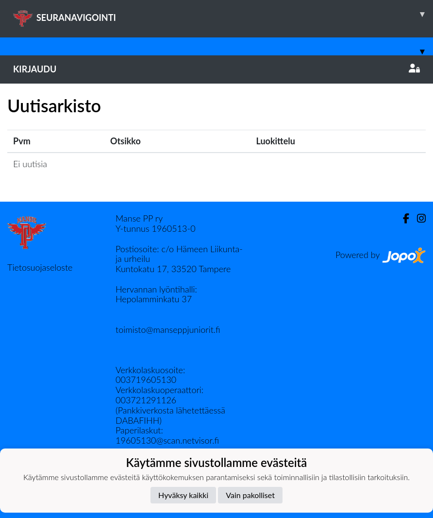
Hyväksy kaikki (183, 495)
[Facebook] (402, 218)
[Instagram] (417, 218)
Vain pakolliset (250, 495)
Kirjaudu (216, 69)
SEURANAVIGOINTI (223, 14)
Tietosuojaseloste (39, 267)
